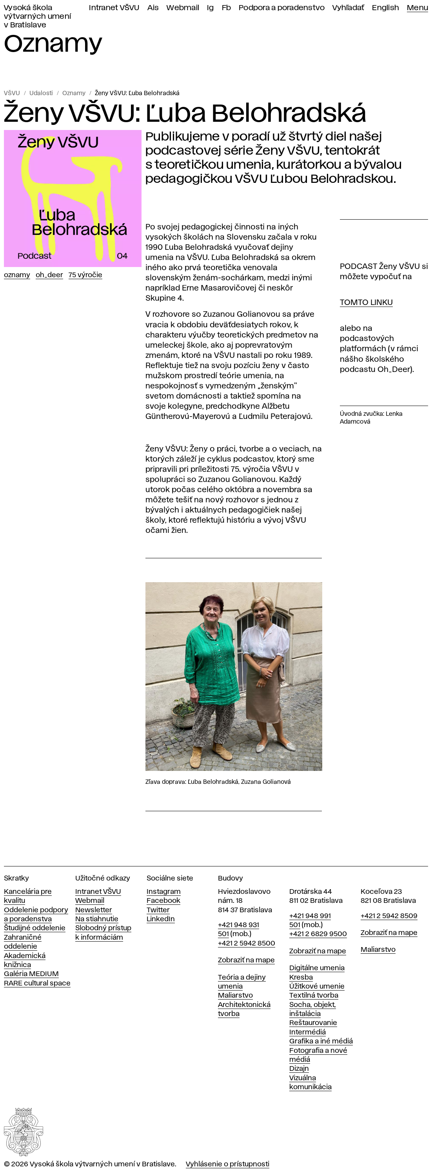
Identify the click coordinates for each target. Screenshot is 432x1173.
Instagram (164, 892)
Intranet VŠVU (114, 8)
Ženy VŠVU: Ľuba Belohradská (137, 93)
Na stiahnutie (96, 919)
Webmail (183, 8)
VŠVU (12, 93)
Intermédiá (307, 1032)
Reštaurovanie (313, 1023)
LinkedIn (161, 919)
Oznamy (73, 93)
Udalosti (41, 93)
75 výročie (85, 275)
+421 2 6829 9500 (318, 934)
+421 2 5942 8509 (389, 916)
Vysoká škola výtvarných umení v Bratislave (37, 17)
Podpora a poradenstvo (282, 8)
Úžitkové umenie (317, 987)
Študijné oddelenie (34, 928)
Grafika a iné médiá (321, 1041)
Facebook (163, 901)
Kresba (301, 977)
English (385, 8)
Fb (226, 8)
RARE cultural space (37, 983)
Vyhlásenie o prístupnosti (227, 1164)
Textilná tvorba (313, 996)
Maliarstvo (235, 996)
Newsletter (93, 910)
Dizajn (299, 1069)
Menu (417, 8)
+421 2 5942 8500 (246, 943)
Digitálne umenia (317, 968)
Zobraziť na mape (246, 960)
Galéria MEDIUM (31, 974)
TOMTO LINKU (366, 302)
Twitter (158, 910)
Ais (153, 8)
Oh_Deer (49, 275)
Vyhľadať (348, 8)
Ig (210, 8)
